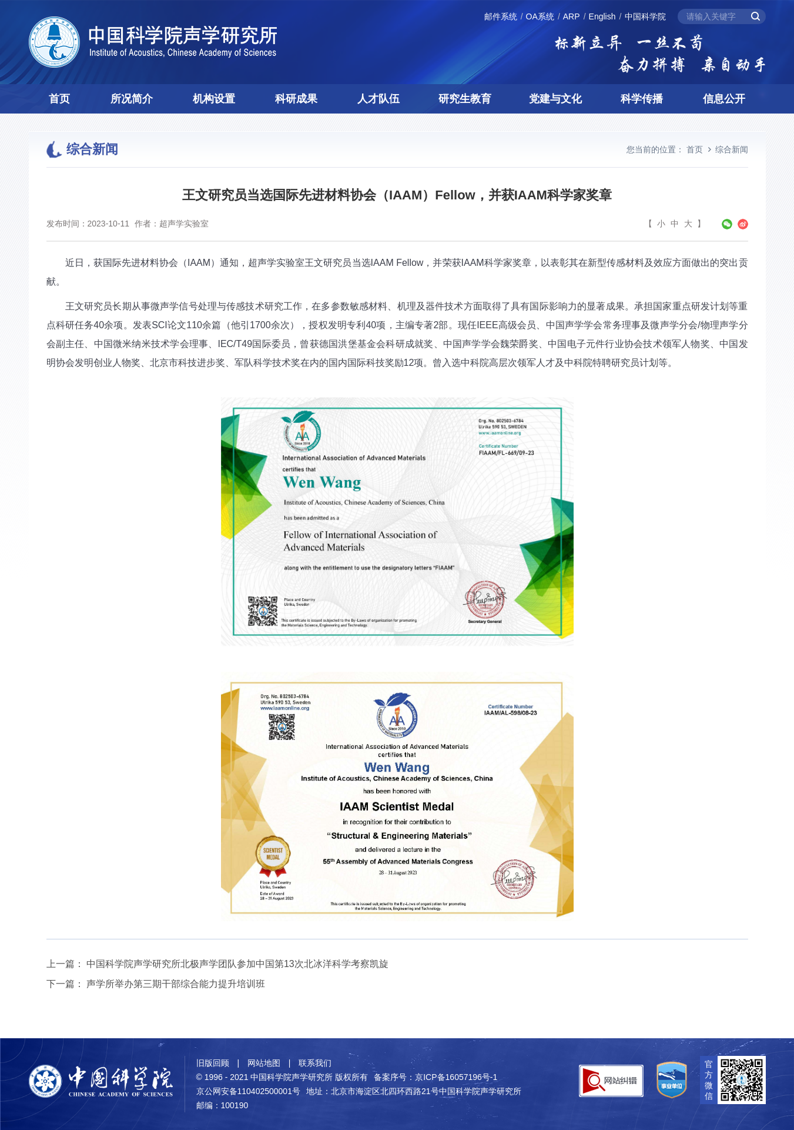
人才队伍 (378, 99)
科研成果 (296, 99)
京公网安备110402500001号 (248, 1091)
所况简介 (131, 99)
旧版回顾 (212, 1063)
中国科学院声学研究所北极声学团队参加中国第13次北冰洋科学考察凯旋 (237, 964)
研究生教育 (464, 99)
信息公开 (724, 99)
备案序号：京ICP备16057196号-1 (435, 1077)
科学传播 (642, 99)
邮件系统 (500, 16)
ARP (571, 16)
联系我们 (315, 1063)
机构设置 (214, 99)
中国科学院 (645, 16)
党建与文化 (555, 99)
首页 (59, 99)
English (602, 16)
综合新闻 (731, 149)
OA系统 (540, 16)
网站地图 (263, 1063)
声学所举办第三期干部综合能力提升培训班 (175, 984)
